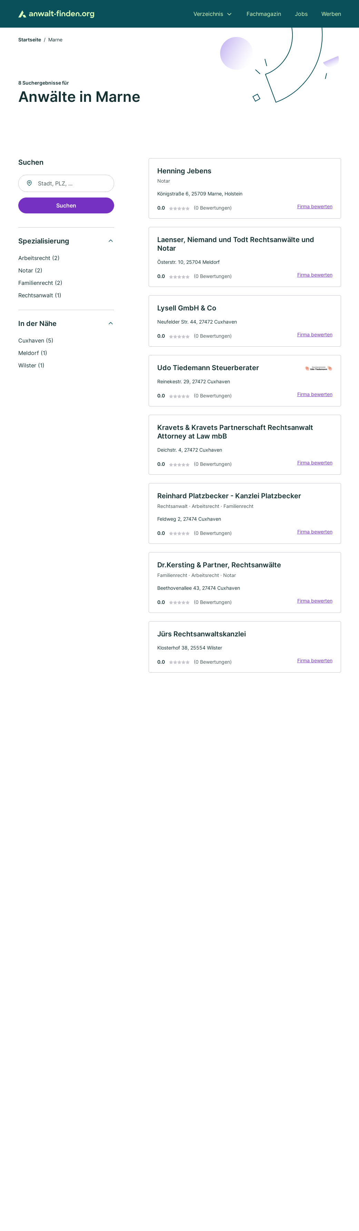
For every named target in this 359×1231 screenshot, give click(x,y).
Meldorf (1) (32, 352)
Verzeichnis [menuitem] (208, 13)
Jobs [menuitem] (301, 13)
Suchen (66, 205)
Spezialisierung (43, 241)
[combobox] (66, 183)
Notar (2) (30, 270)
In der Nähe (37, 323)
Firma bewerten (314, 206)
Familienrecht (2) (40, 282)
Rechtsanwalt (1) (39, 295)
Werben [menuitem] (331, 13)
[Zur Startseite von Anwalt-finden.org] (56, 14)
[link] (245, 188)
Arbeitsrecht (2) (39, 257)
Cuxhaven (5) (35, 340)
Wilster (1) (31, 365)
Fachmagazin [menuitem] (264, 13)
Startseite (29, 39)
